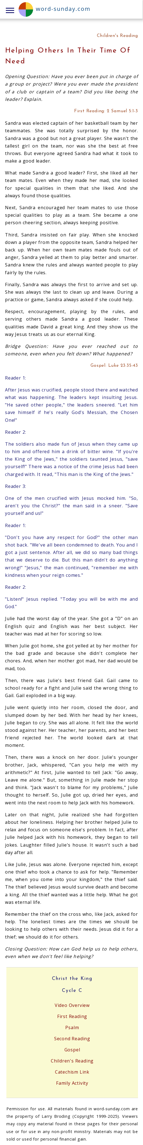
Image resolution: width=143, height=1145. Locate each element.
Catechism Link (72, 1072)
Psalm (72, 1027)
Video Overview (72, 1005)
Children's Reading (72, 1061)
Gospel (72, 1050)
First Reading (72, 1016)
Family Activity (72, 1083)
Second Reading (72, 1039)
